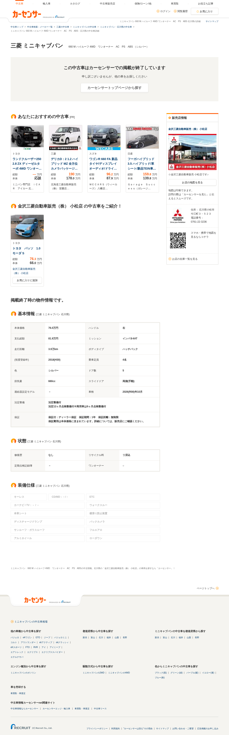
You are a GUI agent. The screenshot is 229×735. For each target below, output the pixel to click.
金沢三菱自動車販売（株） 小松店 (187, 129)
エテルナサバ (17, 657)
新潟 (85, 637)
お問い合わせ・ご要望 (183, 728)
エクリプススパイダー (52, 652)
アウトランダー (28, 642)
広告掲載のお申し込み (207, 728)
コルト (14, 642)
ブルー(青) (160, 677)
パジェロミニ (60, 637)
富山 (93, 637)
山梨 (117, 637)
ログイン (165, 11)
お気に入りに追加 (27, 280)
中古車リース (100, 708)
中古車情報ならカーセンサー (24, 708)
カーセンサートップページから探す (114, 88)
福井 (109, 637)
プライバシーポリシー (97, 728)
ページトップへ (206, 588)
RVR (36, 647)
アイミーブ (55, 647)
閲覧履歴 (182, 11)
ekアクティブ (45, 642)
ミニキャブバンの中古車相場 (30, 621)
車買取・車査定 (18, 693)
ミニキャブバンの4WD (119, 673)
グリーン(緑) (176, 673)
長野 (125, 637)
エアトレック (17, 652)
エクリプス (32, 652)
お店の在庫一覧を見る (185, 258)
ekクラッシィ (62, 642)
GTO (38, 637)
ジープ (47, 637)
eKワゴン (27, 637)
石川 (101, 637)
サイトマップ (212, 21)
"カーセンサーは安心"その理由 (137, 728)
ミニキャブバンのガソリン (23, 673)
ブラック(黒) (161, 673)
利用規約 (115, 728)
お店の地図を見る (192, 182)
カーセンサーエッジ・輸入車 (56, 708)
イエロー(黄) (208, 673)
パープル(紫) (192, 673)
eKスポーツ (16, 647)
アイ (44, 647)
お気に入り (206, 11)
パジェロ (15, 637)
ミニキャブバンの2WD (93, 673)
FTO (27, 647)
